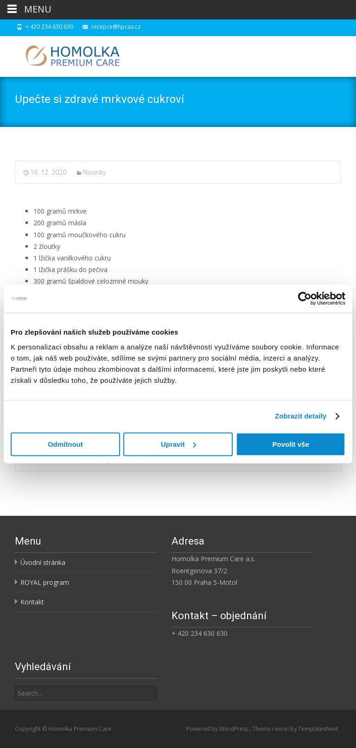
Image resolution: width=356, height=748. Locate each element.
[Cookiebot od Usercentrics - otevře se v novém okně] (304, 298)
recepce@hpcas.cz (115, 27)
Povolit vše (291, 444)
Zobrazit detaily (301, 416)
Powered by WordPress (218, 729)
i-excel (281, 729)
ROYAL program (44, 582)
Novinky (94, 172)
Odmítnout (65, 444)
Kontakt (32, 601)
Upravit (178, 444)
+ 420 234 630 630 (49, 27)
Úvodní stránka (42, 562)
